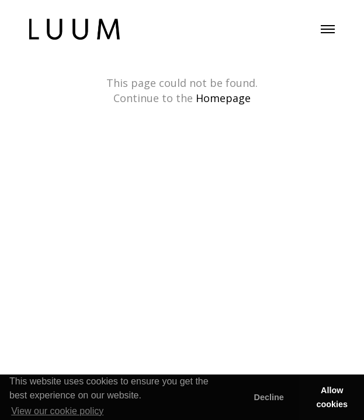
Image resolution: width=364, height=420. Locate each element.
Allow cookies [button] (332, 397)
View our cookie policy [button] (57, 411)
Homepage (223, 98)
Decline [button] (268, 397)
